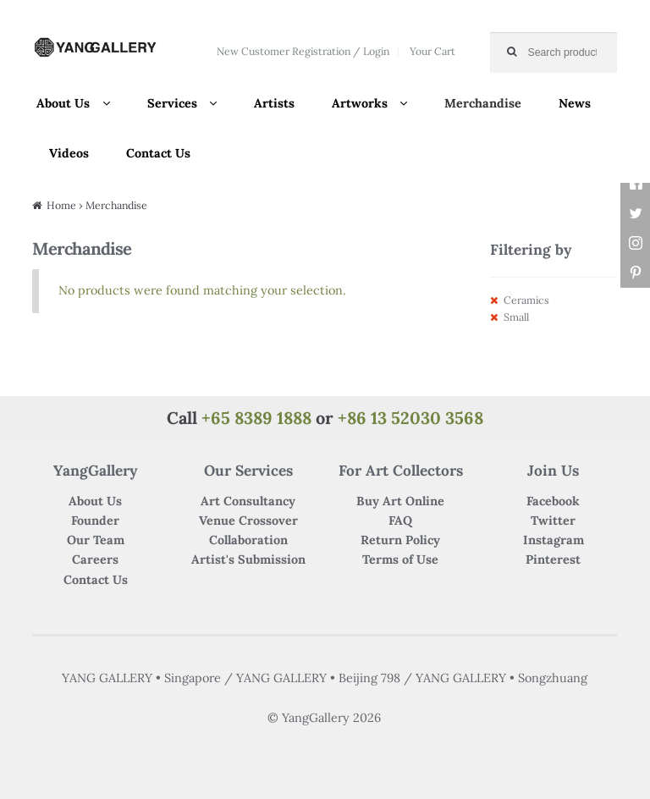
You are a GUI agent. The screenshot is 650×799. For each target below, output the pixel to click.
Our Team (95, 540)
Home (61, 205)
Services (172, 103)
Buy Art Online (400, 501)
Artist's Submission (248, 559)
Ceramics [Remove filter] (526, 300)
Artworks (360, 103)
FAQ (400, 520)
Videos (69, 153)
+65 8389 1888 (256, 417)
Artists (274, 103)
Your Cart (432, 51)
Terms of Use (400, 559)
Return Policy (400, 540)
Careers (95, 559)
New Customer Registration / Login (303, 51)
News (575, 103)
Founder (95, 520)
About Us (63, 103)
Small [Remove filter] (516, 317)
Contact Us (158, 153)
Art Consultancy (248, 501)
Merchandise (482, 103)
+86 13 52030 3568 (410, 417)
